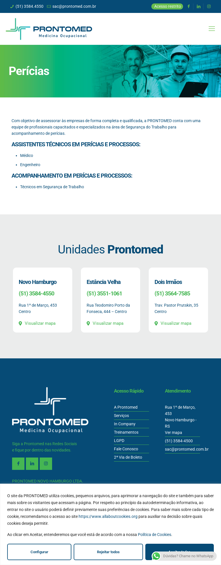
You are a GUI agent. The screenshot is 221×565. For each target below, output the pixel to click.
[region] (110, 524)
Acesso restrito (167, 6)
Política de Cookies (154, 534)
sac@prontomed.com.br (74, 6)
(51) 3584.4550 (29, 6)
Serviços (121, 415)
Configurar (39, 552)
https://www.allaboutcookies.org (108, 516)
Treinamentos (126, 432)
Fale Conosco (126, 449)
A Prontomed (126, 407)
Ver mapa (173, 432)
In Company (125, 424)
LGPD (119, 440)
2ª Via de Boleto (128, 457)
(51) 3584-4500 (179, 441)
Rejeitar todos (108, 552)
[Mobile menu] (212, 29)
